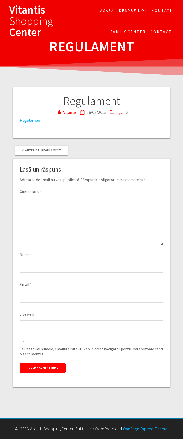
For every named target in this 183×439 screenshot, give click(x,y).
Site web (27, 314)
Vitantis (70, 112)
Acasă (107, 10)
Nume (26, 254)
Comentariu (31, 191)
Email (26, 284)
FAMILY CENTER (128, 31)
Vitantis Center (31, 21)
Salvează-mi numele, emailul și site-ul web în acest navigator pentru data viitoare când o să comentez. (91, 351)
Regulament (31, 120)
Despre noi (133, 10)
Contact (161, 31)
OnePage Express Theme (145, 428)
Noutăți (161, 10)
